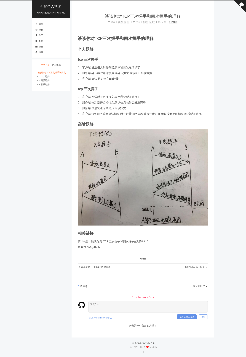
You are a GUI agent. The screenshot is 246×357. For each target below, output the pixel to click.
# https (143, 258)
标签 (39, 41)
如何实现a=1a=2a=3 (196, 266)
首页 (39, 24)
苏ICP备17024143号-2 (143, 342)
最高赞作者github (89, 247)
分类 (39, 46)
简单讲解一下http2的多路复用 (94, 266)
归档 (39, 29)
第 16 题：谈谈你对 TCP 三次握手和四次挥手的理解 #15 (113, 241)
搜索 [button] (39, 52)
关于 (39, 35)
